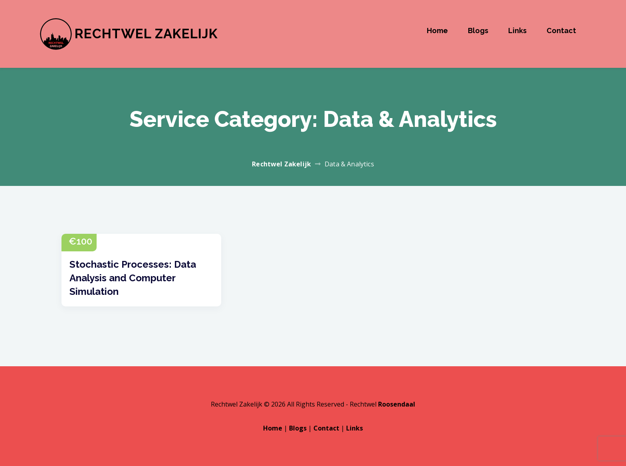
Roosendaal (396, 404)
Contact (561, 30)
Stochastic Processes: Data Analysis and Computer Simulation (132, 278)
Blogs (478, 30)
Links (517, 30)
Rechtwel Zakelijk (146, 33)
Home (437, 30)
